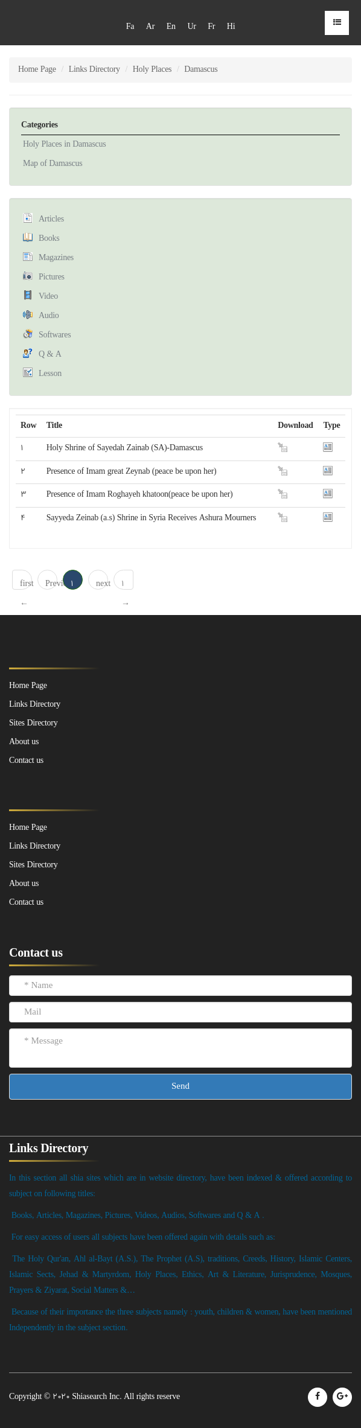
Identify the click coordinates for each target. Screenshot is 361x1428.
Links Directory (94, 69)
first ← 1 (26, 584)
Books (49, 238)
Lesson (50, 374)
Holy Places (152, 69)
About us (24, 884)
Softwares (55, 335)
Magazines (56, 258)
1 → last (127, 584)
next (102, 584)
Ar (150, 27)
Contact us (26, 902)
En (171, 27)
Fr (211, 27)
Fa (130, 27)
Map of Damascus (52, 164)
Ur (191, 27)
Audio (49, 316)
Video (48, 296)
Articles (51, 219)
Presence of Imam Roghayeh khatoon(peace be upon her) (139, 494)
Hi (231, 27)
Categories (39, 125)
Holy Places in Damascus (64, 144)
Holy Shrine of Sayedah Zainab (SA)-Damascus (124, 448)
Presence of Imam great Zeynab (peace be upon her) (131, 471)
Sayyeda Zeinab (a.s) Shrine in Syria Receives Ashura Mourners (151, 518)
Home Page (37, 69)
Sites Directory (33, 865)
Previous (51, 584)
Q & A (50, 354)
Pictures (52, 277)
